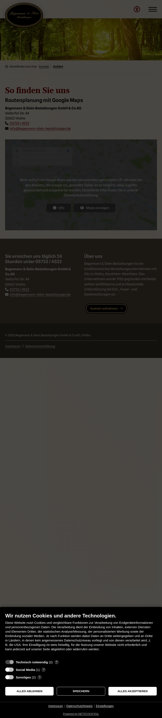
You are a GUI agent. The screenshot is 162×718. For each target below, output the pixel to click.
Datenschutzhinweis (79, 706)
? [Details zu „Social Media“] (44, 669)
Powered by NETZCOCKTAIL (81, 713)
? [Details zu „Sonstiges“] (39, 677)
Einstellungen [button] (105, 706)
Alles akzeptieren (132, 691)
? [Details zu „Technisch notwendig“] (56, 662)
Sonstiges (23, 677)
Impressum (55, 706)
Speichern (81, 691)
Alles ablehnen (29, 691)
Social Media (25, 670)
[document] (81, 635)
